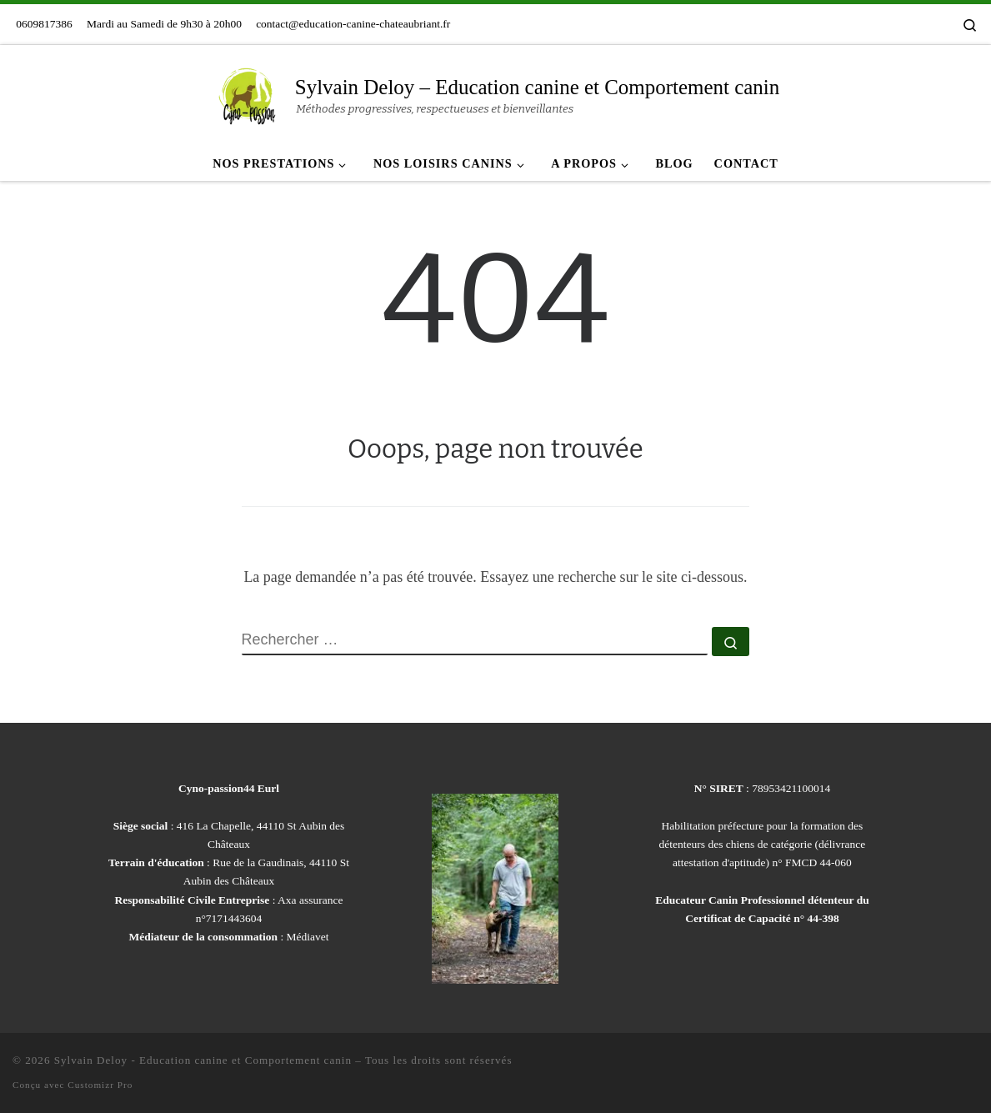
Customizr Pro (100, 1085)
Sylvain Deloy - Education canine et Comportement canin (203, 1060)
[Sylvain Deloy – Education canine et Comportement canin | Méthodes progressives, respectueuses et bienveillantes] (247, 94)
